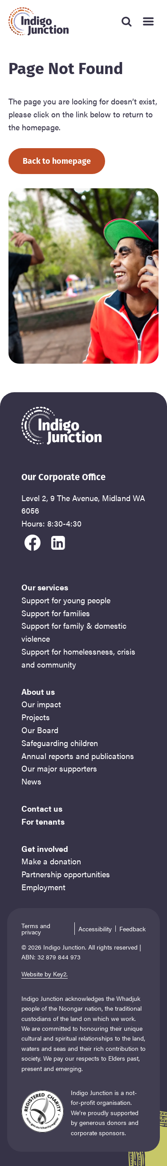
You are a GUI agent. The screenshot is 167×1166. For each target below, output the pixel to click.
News (31, 781)
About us (38, 691)
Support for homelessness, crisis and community (78, 658)
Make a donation (51, 861)
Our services (44, 587)
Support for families (55, 612)
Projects (35, 716)
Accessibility (95, 928)
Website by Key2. (44, 973)
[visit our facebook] (32, 541)
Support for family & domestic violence (73, 632)
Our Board (39, 729)
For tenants (43, 821)
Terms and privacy (35, 928)
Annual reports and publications (77, 755)
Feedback (132, 928)
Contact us (41, 808)
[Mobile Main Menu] (148, 21)
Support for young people (65, 600)
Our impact (41, 704)
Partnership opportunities (65, 874)
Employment (43, 886)
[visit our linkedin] (58, 541)
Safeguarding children (59, 742)
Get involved (44, 848)
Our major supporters (59, 768)
